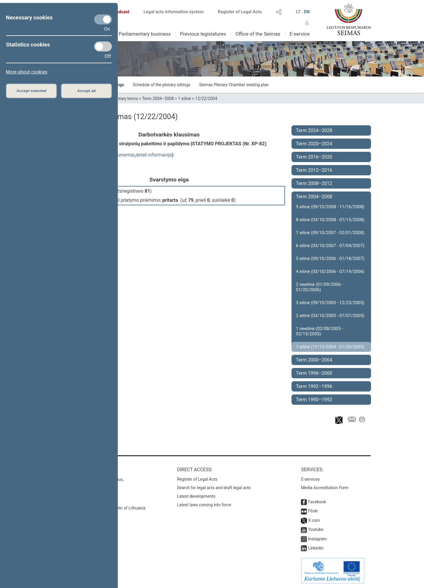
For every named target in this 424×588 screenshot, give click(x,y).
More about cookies (26, 72)
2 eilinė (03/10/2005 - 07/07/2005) (330, 315)
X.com (314, 520)
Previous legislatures (203, 34)
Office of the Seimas (257, 34)
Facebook (317, 501)
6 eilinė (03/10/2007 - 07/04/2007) (330, 245)
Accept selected (31, 91)
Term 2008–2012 (314, 183)
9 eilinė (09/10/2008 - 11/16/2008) (330, 206)
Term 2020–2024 (314, 143)
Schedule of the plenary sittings (161, 84)
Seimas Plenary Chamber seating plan (234, 84)
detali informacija (153, 155)
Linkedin (315, 548)
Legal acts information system (173, 11)
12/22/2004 (206, 98)
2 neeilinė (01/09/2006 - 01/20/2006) (319, 287)
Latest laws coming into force (204, 504)
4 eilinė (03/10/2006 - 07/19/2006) (330, 271)
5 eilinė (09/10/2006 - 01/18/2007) (330, 258)
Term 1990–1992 (314, 399)
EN (306, 11)
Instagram (317, 539)
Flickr (313, 511)
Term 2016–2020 (314, 157)
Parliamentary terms (119, 98)
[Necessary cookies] (103, 19)
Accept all (86, 91)
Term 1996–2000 (314, 373)
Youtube (315, 529)
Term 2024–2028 (314, 130)
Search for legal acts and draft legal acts (214, 487)
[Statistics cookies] (103, 46)
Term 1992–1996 (314, 386)
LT (298, 11)
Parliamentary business (145, 34)
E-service (299, 34)
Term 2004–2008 (158, 98)
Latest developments (196, 496)
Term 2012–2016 (314, 170)
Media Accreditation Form (324, 487)
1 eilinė (184, 98)
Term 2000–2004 (314, 360)
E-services (310, 479)
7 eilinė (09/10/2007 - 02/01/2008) (330, 232)
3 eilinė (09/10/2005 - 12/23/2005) (330, 302)
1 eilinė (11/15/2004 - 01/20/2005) (330, 346)
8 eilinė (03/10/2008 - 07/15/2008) (330, 219)
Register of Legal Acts (240, 11)
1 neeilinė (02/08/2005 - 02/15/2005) (319, 331)
